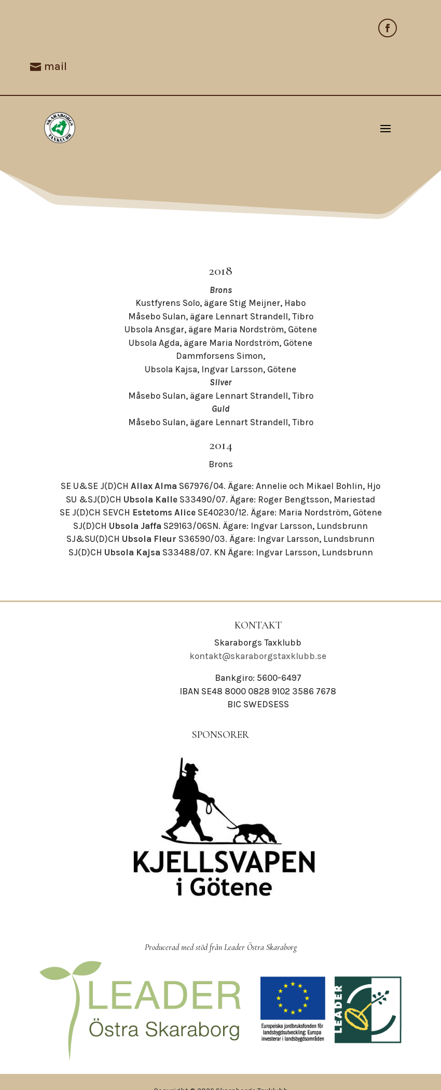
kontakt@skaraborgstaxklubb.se (257, 656)
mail (55, 66)
